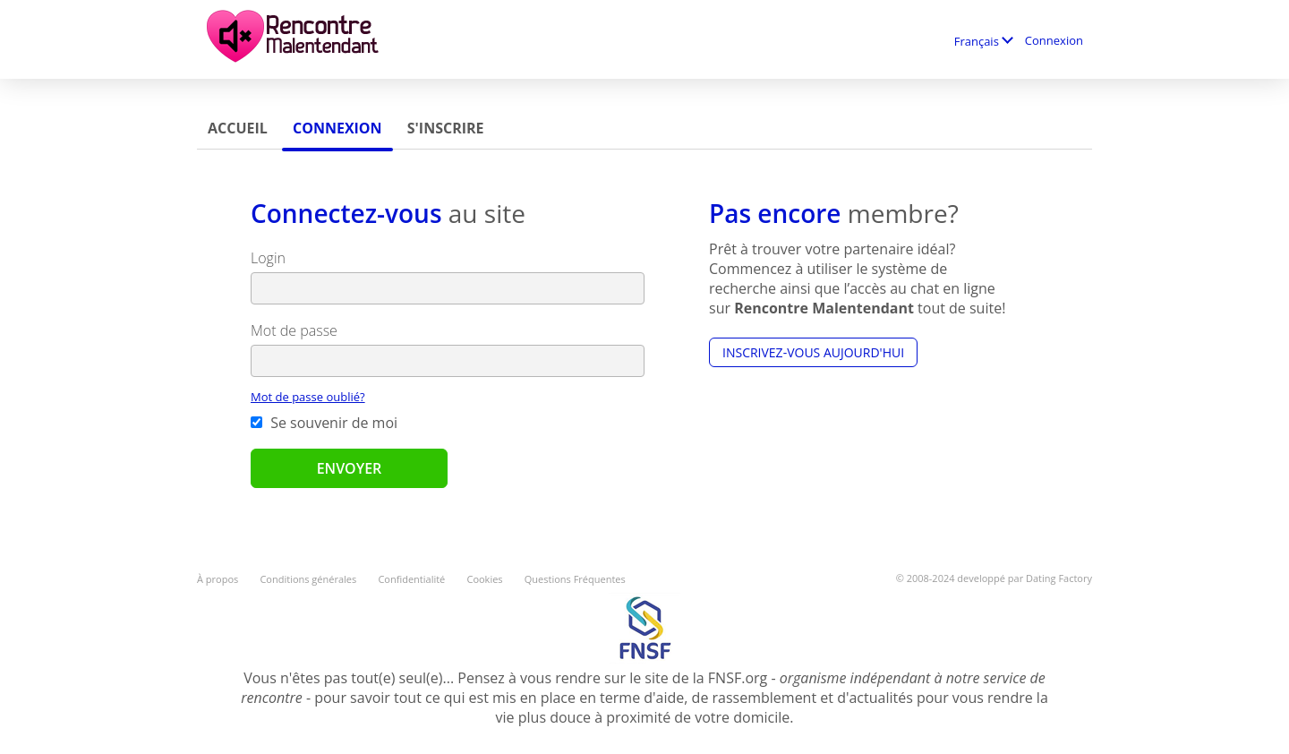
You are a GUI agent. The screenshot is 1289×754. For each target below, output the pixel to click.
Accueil (238, 128)
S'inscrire (445, 128)
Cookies (484, 579)
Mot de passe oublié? (308, 397)
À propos (217, 579)
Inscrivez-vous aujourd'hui (813, 352)
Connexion (1054, 40)
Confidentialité (411, 579)
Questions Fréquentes (575, 579)
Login (268, 258)
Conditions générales (308, 579)
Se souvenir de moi (324, 423)
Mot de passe (294, 330)
